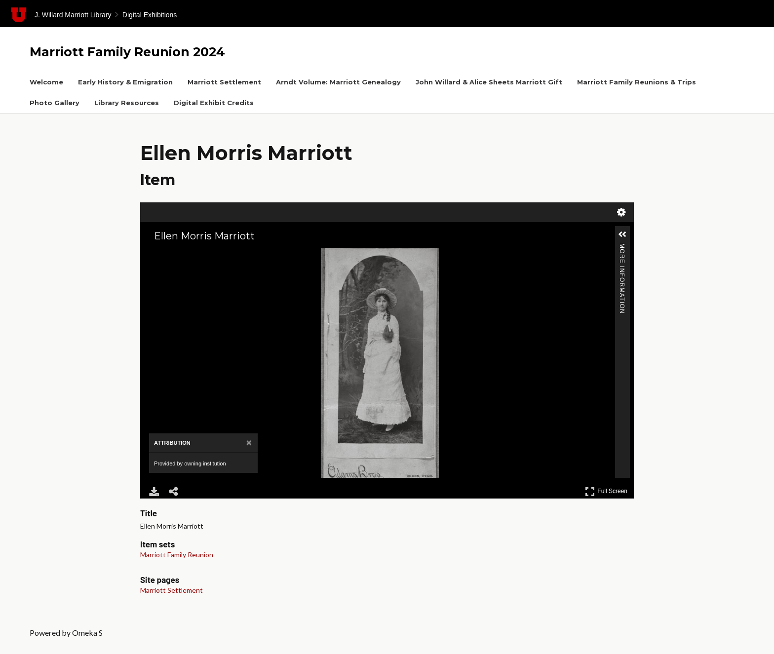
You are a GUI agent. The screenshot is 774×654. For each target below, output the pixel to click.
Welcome (46, 82)
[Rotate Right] (183, 255)
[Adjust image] (196, 255)
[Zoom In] (155, 255)
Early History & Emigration (125, 82)
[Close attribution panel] (249, 443)
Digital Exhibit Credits (214, 103)
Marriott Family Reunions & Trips (636, 82)
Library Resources (126, 103)
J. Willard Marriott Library (73, 15)
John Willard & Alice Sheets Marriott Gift (489, 82)
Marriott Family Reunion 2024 (127, 51)
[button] (622, 234)
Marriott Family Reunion (176, 554)
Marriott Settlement (224, 82)
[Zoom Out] (169, 255)
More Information (622, 247)
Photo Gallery (54, 103)
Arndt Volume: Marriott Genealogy (338, 82)
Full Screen (606, 491)
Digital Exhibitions (149, 15)
